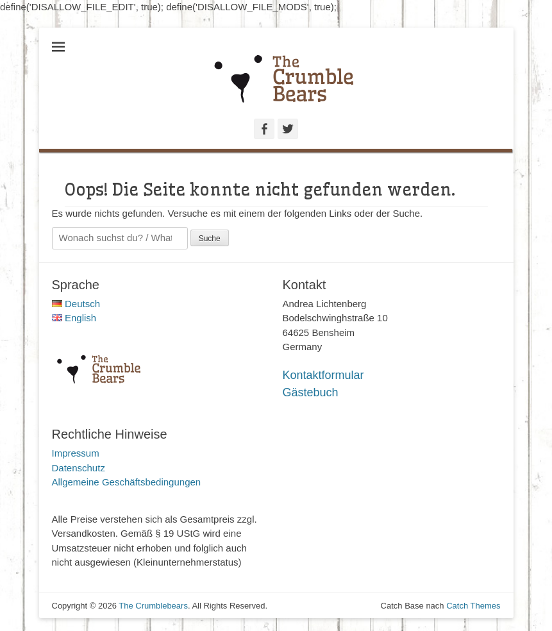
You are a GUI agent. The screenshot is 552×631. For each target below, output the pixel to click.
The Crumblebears (153, 605)
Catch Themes (473, 605)
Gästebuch (311, 392)
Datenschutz (78, 467)
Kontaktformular (323, 375)
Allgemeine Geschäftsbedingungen (126, 481)
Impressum (75, 453)
